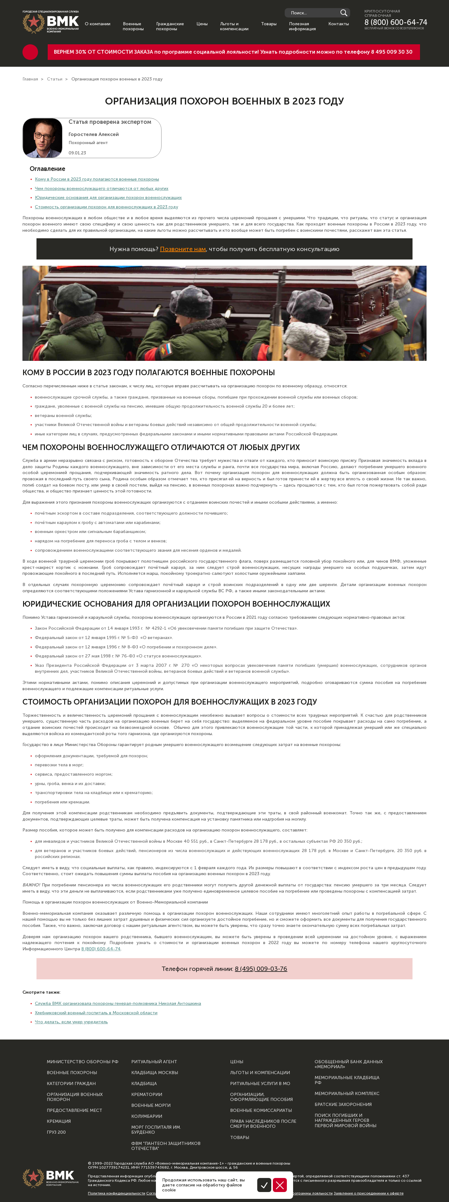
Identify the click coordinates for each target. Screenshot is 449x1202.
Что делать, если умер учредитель (71, 1022)
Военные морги (151, 1105)
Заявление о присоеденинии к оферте (368, 1193)
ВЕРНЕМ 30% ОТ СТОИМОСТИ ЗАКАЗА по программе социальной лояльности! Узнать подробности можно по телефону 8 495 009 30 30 (233, 52)
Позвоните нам (183, 249)
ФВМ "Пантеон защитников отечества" (165, 1146)
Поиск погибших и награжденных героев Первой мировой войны (345, 1120)
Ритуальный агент (154, 1061)
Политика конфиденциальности (116, 1193)
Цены (202, 24)
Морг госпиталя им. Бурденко (156, 1130)
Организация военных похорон (75, 1097)
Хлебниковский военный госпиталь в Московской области (96, 1012)
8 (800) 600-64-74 (396, 22)
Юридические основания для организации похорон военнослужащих (108, 197)
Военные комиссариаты (261, 1110)
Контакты (338, 24)
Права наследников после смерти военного (263, 1124)
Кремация (59, 1121)
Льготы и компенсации (234, 27)
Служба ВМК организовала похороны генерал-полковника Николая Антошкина (118, 1003)
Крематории (146, 1094)
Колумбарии (146, 1116)
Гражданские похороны (170, 27)
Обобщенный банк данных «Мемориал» (349, 1064)
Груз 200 (56, 1132)
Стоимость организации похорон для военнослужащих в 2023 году (106, 207)
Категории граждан (71, 1083)
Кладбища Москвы (154, 1072)
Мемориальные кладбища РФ (347, 1080)
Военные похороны (133, 27)
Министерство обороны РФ (82, 1061)
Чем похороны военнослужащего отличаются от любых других (101, 188)
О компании (97, 24)
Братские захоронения (343, 1104)
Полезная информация (302, 27)
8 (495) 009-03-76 (261, 968)
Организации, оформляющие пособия (261, 1097)
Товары (269, 24)
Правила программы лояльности (303, 1193)
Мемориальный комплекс (347, 1093)
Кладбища (144, 1083)
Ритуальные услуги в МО (260, 1083)
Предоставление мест (74, 1110)
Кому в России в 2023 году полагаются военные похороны (97, 179)
